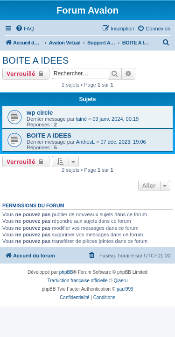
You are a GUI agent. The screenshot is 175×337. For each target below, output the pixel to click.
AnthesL (85, 142)
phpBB (66, 272)
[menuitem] (24, 28)
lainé (81, 119)
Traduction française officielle (78, 280)
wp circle (40, 112)
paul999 (125, 289)
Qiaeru (120, 280)
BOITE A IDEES (35, 60)
